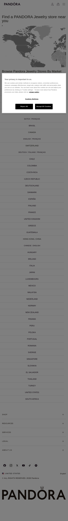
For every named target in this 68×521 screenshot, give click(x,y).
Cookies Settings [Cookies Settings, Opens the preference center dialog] (31, 99)
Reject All (24, 106)
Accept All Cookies (43, 106)
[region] (34, 93)
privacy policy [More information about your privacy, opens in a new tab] (34, 92)
